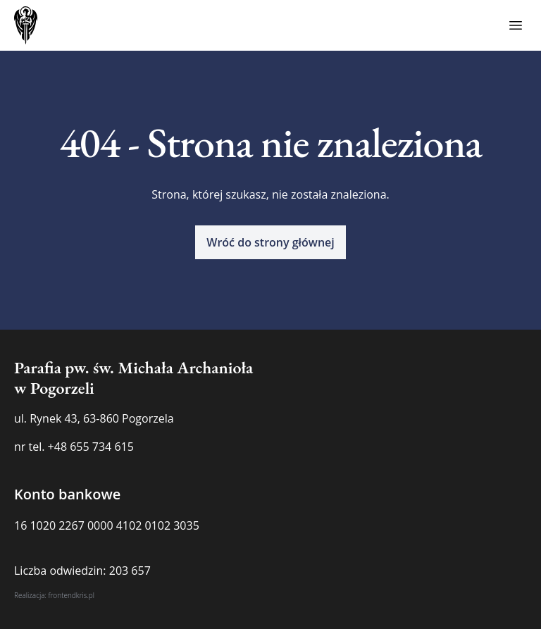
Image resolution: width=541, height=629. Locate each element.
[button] (270, 242)
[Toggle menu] (515, 25)
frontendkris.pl (71, 595)
